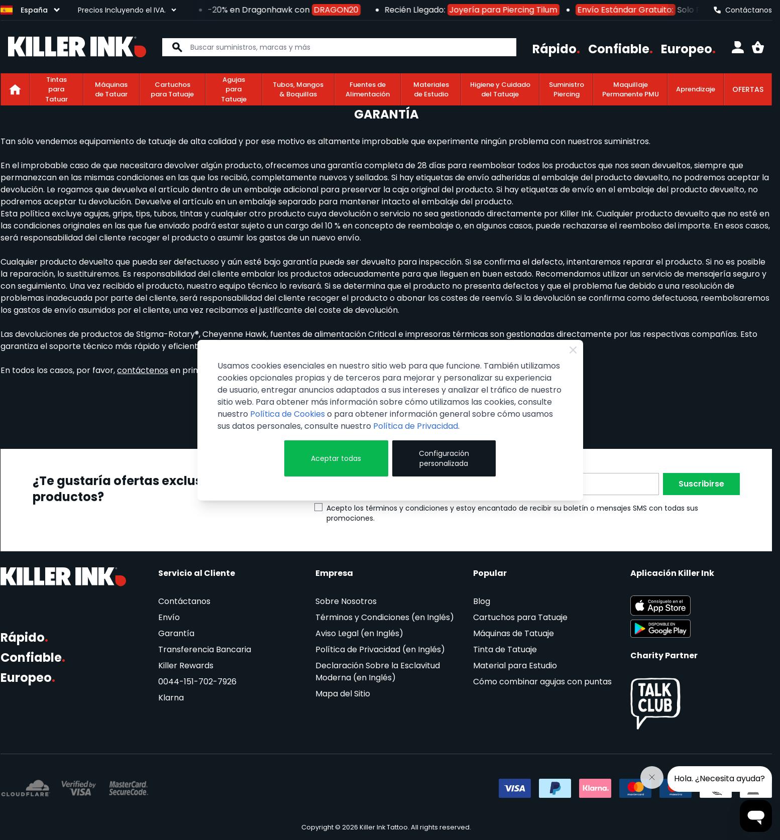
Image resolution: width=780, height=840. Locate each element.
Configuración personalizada (444, 458)
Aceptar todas (336, 458)
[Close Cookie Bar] (573, 350)
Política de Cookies (287, 414)
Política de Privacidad (415, 426)
